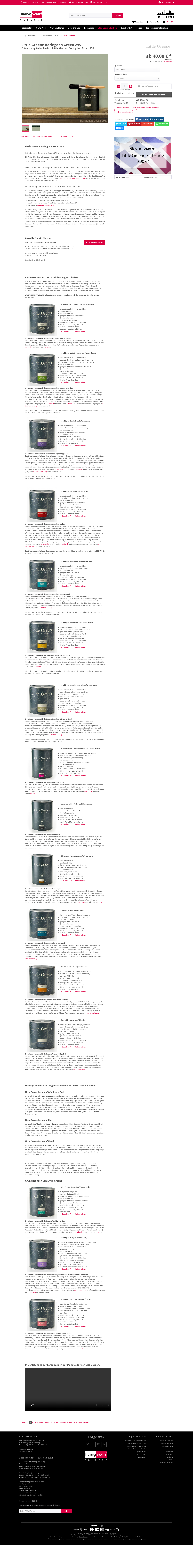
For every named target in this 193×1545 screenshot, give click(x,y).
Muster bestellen (38, 136)
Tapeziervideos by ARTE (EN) (136, 1446)
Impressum (169, 1454)
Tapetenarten (142, 1457)
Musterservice (168, 1449)
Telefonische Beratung (123, 112)
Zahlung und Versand (166, 1441)
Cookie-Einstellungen (166, 1462)
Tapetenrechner (141, 1454)
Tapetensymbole (141, 1451)
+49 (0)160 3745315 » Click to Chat (38, 1477)
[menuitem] (96, 15)
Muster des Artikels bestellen (153, 94)
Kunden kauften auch (51, 1422)
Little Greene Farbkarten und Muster (72, 178)
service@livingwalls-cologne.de (33, 1443)
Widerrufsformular (167, 1443)
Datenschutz (169, 1451)
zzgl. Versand (167, 61)
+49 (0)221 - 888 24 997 (29, 2)
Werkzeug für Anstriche (45, 205)
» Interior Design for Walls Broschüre (31, 1495)
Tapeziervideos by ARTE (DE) (136, 1443)
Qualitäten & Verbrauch (53, 136)
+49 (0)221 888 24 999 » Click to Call (36, 1475)
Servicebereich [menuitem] (165, 2)
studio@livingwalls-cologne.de (33, 1473)
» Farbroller (50, 404)
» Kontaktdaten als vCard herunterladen (31, 1440)
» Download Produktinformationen (74, 331)
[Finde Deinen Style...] (96, 15)
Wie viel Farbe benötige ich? (125, 110)
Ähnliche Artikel (37, 1422)
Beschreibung (26, 136)
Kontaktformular (167, 1446)
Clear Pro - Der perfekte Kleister (135, 1441)
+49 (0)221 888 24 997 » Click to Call (36, 1445)
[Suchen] (117, 15)
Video (74, 136)
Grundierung (66, 136)
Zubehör (26, 1422)
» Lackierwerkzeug (40, 471)
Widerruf (170, 1457)
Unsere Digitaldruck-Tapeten (137, 1449)
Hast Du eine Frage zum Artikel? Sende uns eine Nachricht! (136, 107)
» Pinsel (47, 347)
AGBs (171, 1460)
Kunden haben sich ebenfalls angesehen (74, 1422)
